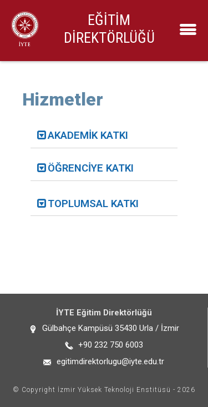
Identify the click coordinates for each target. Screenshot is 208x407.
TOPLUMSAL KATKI (93, 204)
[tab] (104, 136)
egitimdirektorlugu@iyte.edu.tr (110, 361)
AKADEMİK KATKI (88, 135)
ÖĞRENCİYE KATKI (91, 168)
